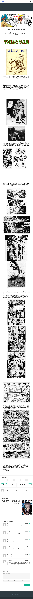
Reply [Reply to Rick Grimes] (29, 560)
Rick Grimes (22, 473)
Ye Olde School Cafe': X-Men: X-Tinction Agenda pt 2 (16, 501)
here (18, 84)
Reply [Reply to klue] (29, 523)
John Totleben (15, 473)
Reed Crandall (19, 473)
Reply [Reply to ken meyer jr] (29, 554)
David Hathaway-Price (11, 531)
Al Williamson (6, 473)
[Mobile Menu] (30, 1)
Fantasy (9, 33)
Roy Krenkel (26, 473)
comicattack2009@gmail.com (16, 594)
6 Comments (17, 34)
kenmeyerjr (12, 32)
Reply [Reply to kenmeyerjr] (29, 539)
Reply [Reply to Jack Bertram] (29, 546)
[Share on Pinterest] (29, 480)
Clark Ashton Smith (10, 473)
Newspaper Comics (23, 33)
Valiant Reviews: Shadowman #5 (27, 516)
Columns (6, 33)
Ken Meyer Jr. (17, 33)
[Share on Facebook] (10, 480)
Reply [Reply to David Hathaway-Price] (29, 531)
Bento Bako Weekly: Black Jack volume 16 (6, 501)
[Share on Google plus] (23, 480)
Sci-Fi (27, 33)
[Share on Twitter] (16, 480)
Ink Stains (13, 33)
